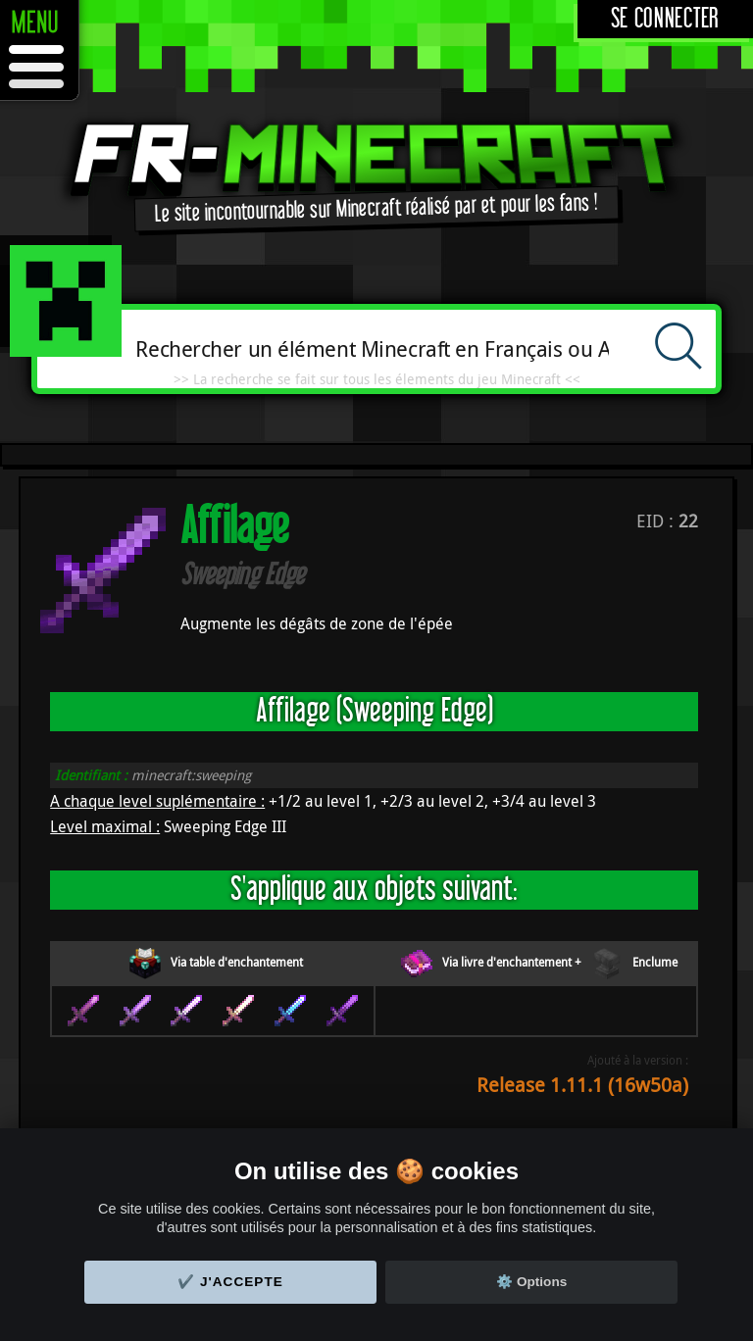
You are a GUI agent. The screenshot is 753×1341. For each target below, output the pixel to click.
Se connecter (665, 19)
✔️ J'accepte (230, 1281)
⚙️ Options (531, 1281)
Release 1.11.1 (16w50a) (582, 1084)
